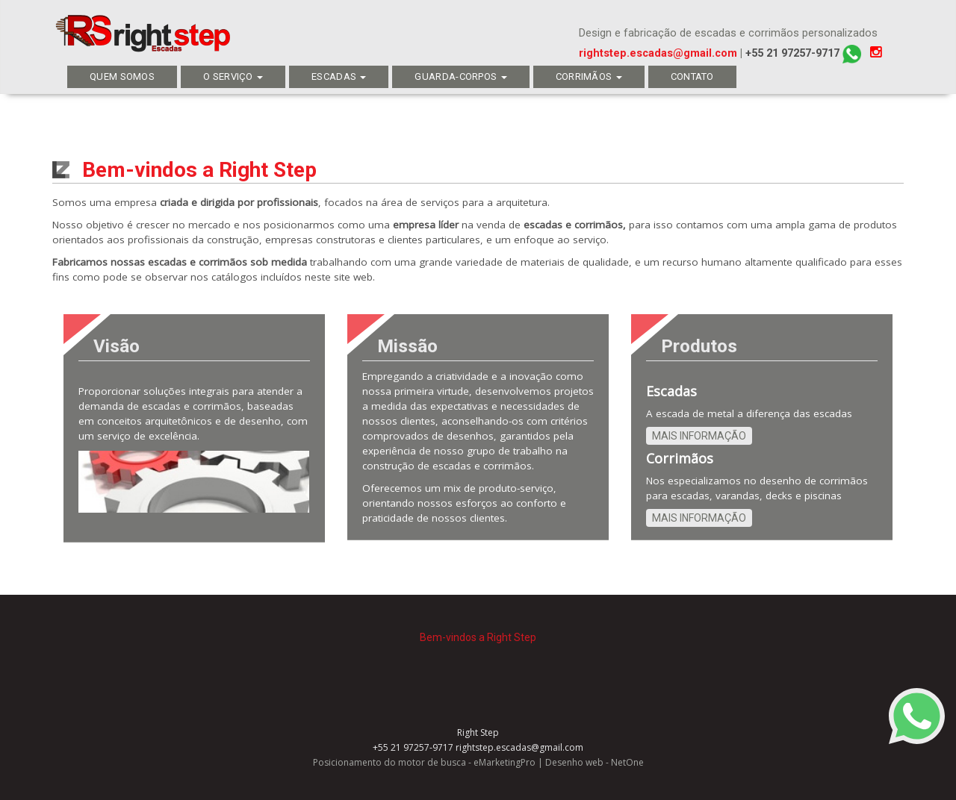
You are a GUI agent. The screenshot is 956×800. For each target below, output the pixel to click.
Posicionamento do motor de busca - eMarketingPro (424, 762)
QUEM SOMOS (122, 76)
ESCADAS (338, 76)
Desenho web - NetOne (594, 762)
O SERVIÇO (233, 76)
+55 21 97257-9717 (803, 53)
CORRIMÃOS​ (589, 76)
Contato (692, 76)
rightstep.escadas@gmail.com (658, 53)
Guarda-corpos (460, 76)
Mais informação (699, 436)
